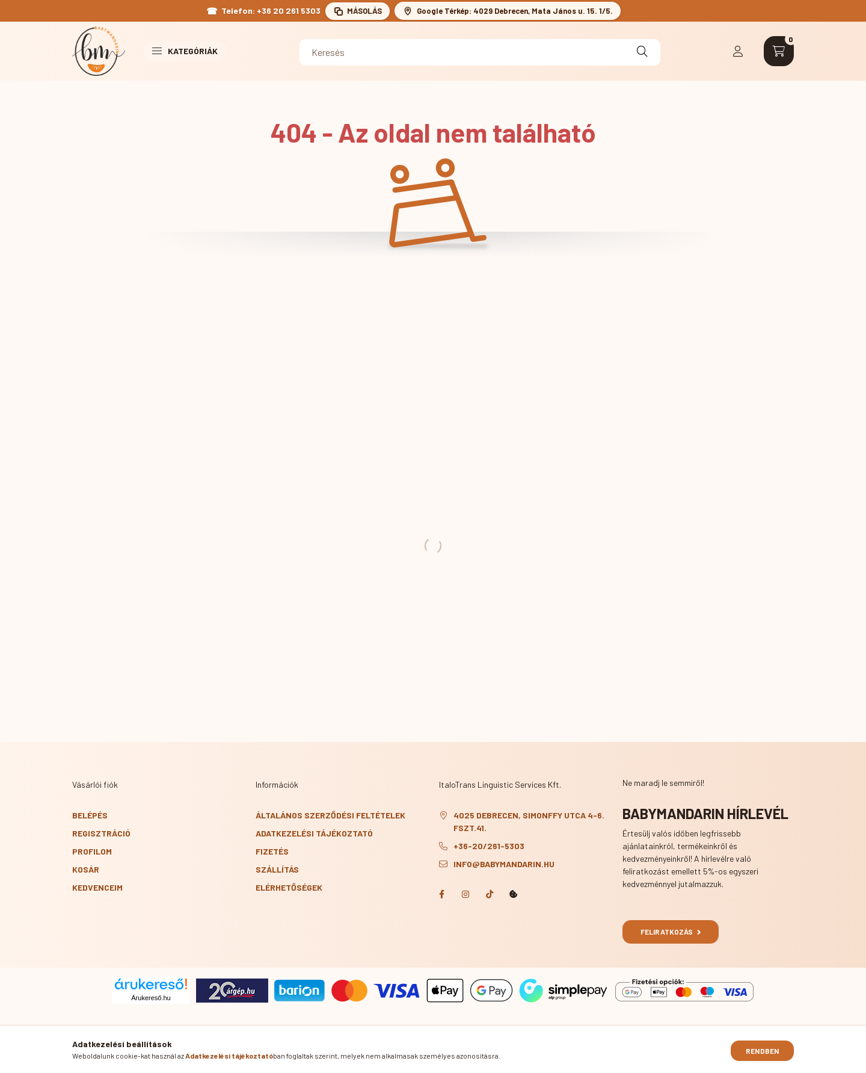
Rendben (762, 1052)
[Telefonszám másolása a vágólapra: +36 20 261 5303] (357, 11)
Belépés (90, 815)
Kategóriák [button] (185, 51)
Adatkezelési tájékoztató (314, 833)
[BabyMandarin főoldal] (98, 51)
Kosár (85, 869)
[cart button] (779, 51)
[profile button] (738, 51)
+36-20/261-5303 (488, 846)
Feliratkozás (670, 931)
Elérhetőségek (289, 887)
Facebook (441, 894)
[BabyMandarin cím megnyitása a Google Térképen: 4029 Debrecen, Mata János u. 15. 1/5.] (508, 11)
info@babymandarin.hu (503, 864)
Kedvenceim (97, 887)
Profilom (92, 851)
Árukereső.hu (150, 997)
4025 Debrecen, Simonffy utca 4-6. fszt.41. (528, 821)
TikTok (490, 894)
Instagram (465, 894)
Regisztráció (101, 833)
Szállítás (277, 869)
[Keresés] (479, 52)
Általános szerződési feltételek (330, 815)
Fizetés (272, 851)
